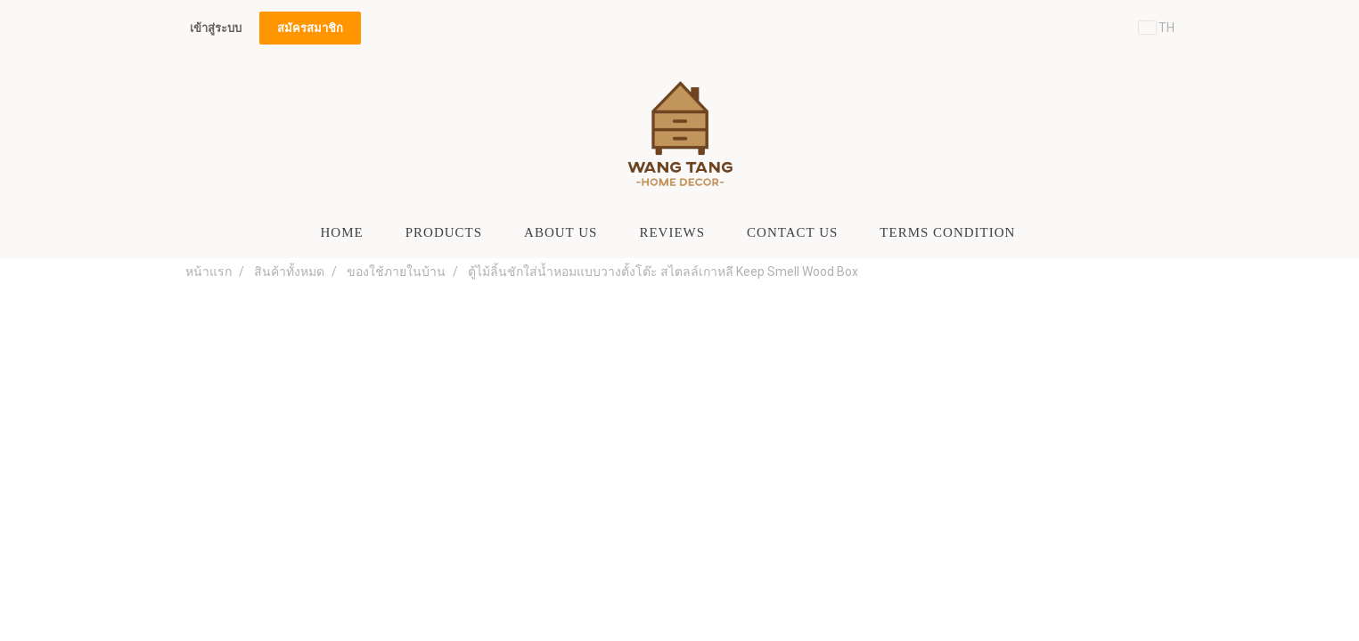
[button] (1051, 232)
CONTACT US (792, 232)
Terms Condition (947, 232)
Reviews (672, 232)
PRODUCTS (443, 232)
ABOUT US (560, 232)
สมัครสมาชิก (310, 28)
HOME (342, 232)
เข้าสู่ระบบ (216, 28)
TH (1157, 27)
